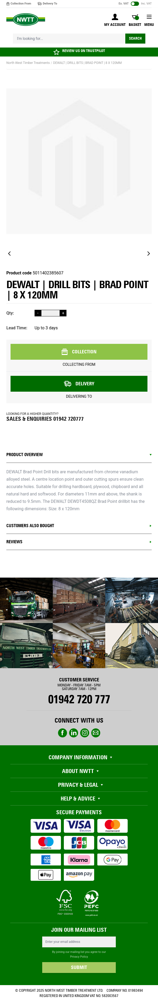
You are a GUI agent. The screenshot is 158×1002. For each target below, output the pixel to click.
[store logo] (25, 19)
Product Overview (24, 454)
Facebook (62, 732)
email (95, 732)
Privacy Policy (79, 956)
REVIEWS (14, 541)
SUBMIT (79, 967)
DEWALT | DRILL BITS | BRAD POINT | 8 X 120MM (87, 63)
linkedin (73, 732)
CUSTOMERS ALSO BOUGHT (30, 525)
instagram (84, 732)
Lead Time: (16, 327)
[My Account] (115, 20)
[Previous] (9, 253)
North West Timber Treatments (28, 63)
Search (135, 38)
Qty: (10, 313)
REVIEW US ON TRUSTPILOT (83, 51)
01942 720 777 (79, 699)
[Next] (148, 253)
